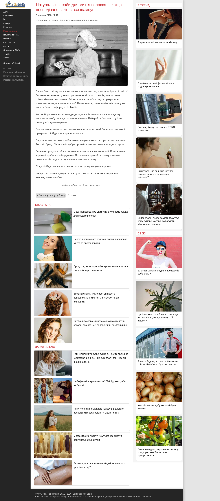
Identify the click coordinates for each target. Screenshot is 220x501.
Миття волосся (92, 185)
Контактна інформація (14, 72)
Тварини (7, 54)
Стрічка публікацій (11, 63)
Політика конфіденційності (16, 76)
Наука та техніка (10, 35)
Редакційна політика (13, 80)
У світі (6, 58)
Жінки (67, 185)
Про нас (7, 68)
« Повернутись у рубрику (51, 195)
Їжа (4, 19)
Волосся (77, 185)
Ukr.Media (71, 107)
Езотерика (8, 16)
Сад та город (9, 42)
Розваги (7, 38)
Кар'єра (6, 23)
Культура (7, 27)
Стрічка (72, 195)
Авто (5, 12)
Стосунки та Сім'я (11, 50)
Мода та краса (10, 31)
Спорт (6, 46)
